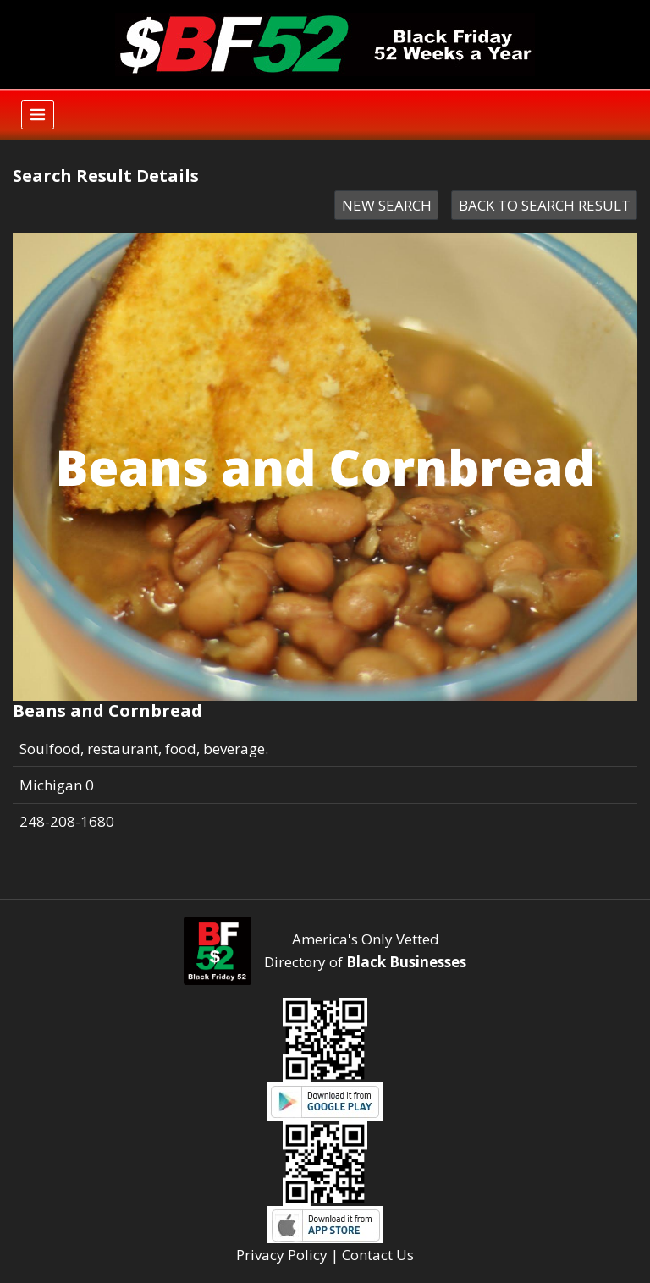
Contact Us (378, 1254)
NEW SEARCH (387, 205)
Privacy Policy (282, 1254)
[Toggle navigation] (37, 114)
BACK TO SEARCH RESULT (545, 205)
